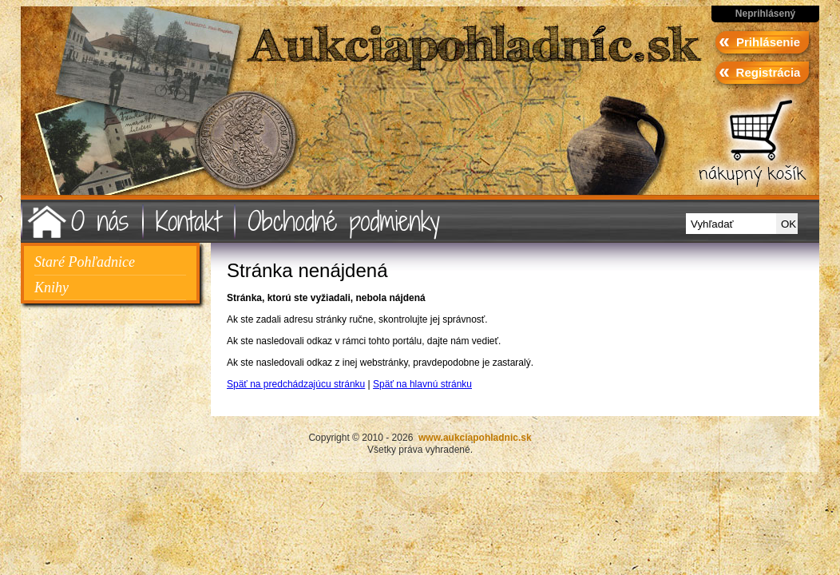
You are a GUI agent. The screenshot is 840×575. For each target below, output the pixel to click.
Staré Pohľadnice (84, 262)
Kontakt (188, 221)
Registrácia (768, 72)
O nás (100, 221)
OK (788, 224)
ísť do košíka (750, 145)
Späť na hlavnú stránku (422, 384)
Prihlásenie (768, 42)
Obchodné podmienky (344, 221)
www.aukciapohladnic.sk (190, 108)
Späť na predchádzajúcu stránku (296, 384)
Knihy (51, 287)
